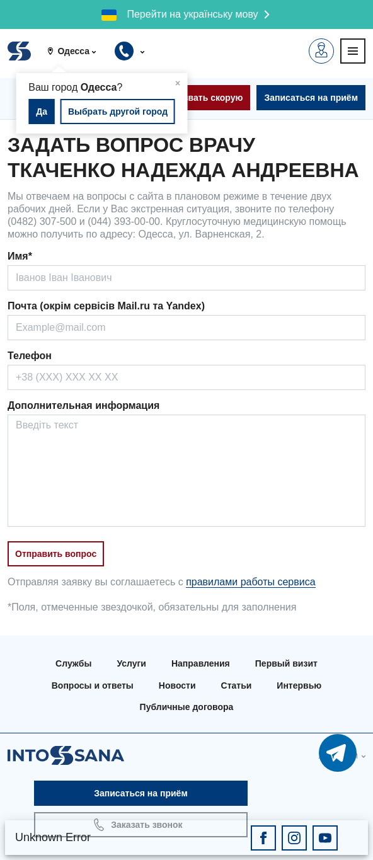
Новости (177, 685)
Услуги (131, 663)
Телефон (30, 355)
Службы (73, 663)
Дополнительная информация (83, 405)
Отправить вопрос (55, 554)
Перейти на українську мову (192, 14)
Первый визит (286, 663)
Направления (200, 663)
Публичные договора (187, 707)
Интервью (299, 685)
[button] (76, 51)
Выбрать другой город (118, 111)
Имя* (20, 256)
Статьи (236, 685)
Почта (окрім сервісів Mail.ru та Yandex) (106, 306)
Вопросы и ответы (93, 685)
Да (41, 111)
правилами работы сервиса (250, 581)
